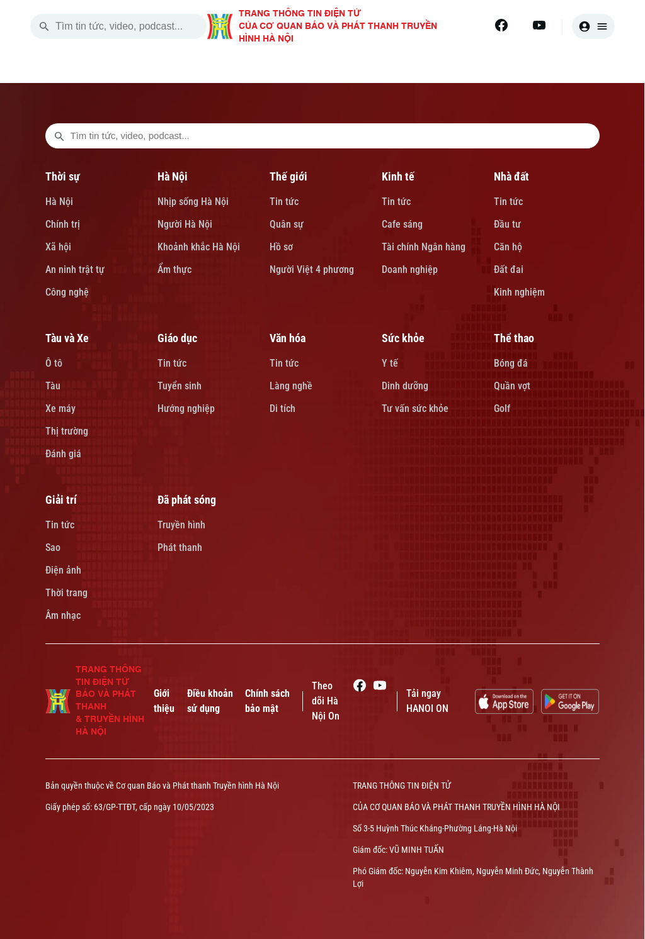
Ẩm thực (174, 269)
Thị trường (66, 431)
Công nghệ (67, 292)
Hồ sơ (281, 247)
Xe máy (60, 408)
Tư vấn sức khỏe (415, 408)
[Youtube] (539, 25)
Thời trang (66, 593)
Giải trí (61, 499)
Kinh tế (398, 176)
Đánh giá (63, 454)
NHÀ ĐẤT (467, 68)
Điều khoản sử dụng (210, 700)
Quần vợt (512, 386)
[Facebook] (501, 25)
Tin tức (284, 202)
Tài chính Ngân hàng (423, 247)
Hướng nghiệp (186, 408)
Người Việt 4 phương (312, 269)
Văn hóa (287, 338)
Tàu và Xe (67, 338)
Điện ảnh (63, 570)
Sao (52, 547)
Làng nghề (291, 386)
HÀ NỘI (252, 68)
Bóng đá (511, 363)
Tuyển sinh (179, 386)
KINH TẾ (395, 68)
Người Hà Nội (184, 224)
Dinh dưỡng (405, 386)
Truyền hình (181, 525)
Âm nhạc (63, 615)
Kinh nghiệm (519, 292)
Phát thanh (179, 547)
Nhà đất (511, 176)
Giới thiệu (164, 700)
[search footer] (59, 136)
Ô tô (53, 363)
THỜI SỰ (183, 68)
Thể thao (514, 338)
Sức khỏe (403, 338)
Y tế (390, 363)
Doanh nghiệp (410, 269)
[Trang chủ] (123, 68)
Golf (502, 408)
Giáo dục (177, 338)
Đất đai (508, 269)
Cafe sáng (402, 224)
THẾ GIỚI (323, 68)
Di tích (282, 408)
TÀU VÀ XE (544, 68)
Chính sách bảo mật (267, 700)
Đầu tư (507, 224)
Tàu (52, 386)
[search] (44, 26)
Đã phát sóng (186, 499)
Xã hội (58, 247)
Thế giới (288, 176)
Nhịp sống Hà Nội (193, 202)
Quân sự (287, 224)
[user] (593, 26)
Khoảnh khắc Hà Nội (198, 247)
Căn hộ (508, 247)
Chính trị (62, 224)
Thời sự (62, 176)
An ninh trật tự (75, 269)
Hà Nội (59, 202)
